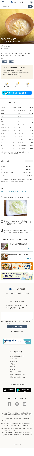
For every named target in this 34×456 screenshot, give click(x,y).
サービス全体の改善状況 (17, 356)
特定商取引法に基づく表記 (17, 377)
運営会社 (12, 367)
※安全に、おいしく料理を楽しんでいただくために (14, 192)
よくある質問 (14, 331)
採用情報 (12, 369)
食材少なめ (11, 61)
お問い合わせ (11, 309)
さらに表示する (17, 76)
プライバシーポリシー (16, 372)
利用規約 (12, 364)
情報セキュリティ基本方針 (17, 374)
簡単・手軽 (4, 61)
